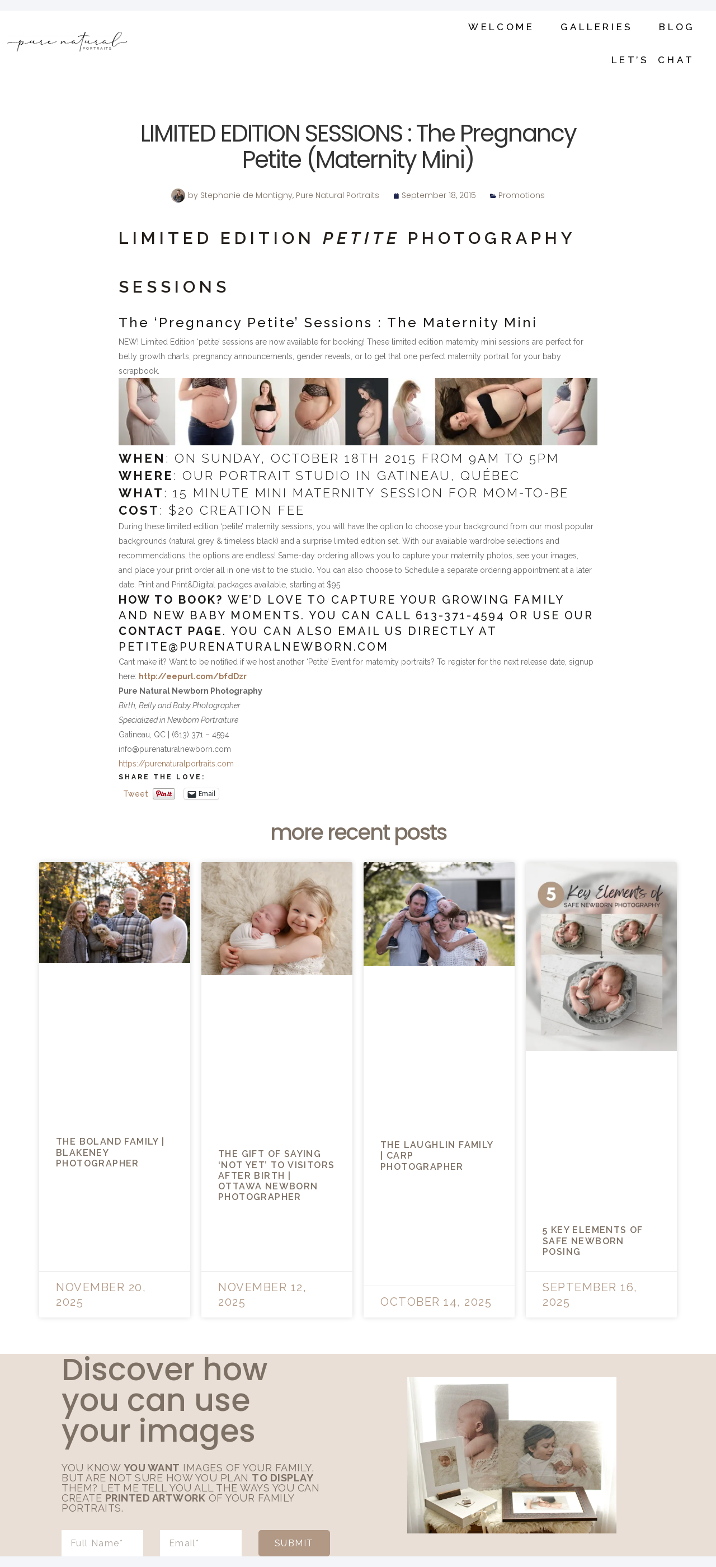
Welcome (501, 26)
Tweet (135, 793)
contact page (171, 631)
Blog (677, 26)
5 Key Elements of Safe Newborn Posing (593, 1241)
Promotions (521, 195)
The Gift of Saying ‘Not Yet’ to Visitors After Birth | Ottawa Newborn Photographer (276, 1175)
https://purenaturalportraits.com (176, 763)
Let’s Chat (653, 59)
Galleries (596, 26)
